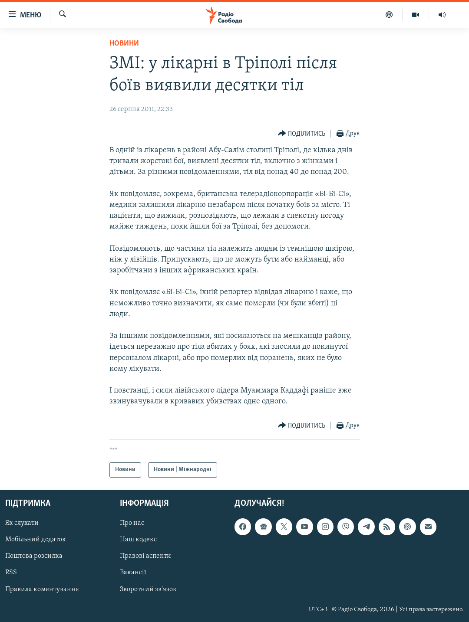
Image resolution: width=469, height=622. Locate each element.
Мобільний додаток (35, 539)
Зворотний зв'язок (148, 589)
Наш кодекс (138, 539)
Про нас (132, 523)
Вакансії (133, 572)
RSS (11, 572)
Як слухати (22, 523)
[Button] (302, 134)
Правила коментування (42, 589)
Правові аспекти (145, 556)
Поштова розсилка (34, 556)
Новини (124, 43)
